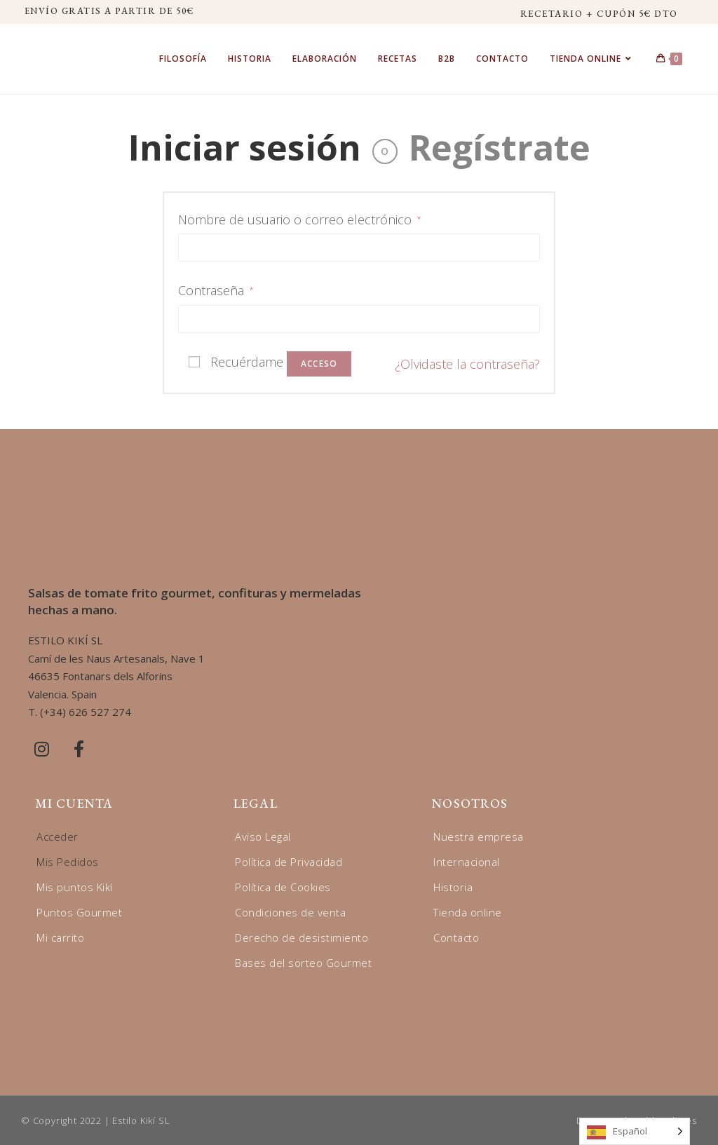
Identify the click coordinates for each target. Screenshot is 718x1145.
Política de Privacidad (288, 862)
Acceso (319, 364)
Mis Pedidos (67, 862)
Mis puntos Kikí (74, 887)
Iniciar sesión (244, 147)
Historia (453, 887)
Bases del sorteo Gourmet (303, 963)
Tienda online (467, 912)
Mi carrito (60, 937)
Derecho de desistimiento (301, 937)
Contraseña (215, 290)
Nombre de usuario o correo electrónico (299, 219)
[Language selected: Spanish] (634, 1131)
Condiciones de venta (290, 912)
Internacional (466, 862)
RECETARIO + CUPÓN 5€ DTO (599, 14)
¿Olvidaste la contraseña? (467, 363)
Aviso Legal (263, 836)
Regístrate (499, 147)
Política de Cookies (283, 887)
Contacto (456, 937)
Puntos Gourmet (79, 912)
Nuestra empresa (478, 836)
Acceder (57, 836)
